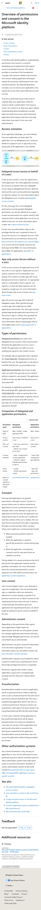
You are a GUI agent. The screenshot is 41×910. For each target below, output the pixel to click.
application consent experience (13, 575)
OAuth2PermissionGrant (20, 477)
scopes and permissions (20, 224)
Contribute (15, 894)
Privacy (23, 894)
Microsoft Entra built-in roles (19, 770)
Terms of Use (8, 900)
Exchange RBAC (13, 773)
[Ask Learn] (33, 8)
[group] (20, 455)
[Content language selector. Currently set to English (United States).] (14, 875)
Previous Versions (21, 891)
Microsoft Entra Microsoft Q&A (18, 811)
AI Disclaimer (8, 891)
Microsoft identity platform (16, 8)
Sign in (37, 3)
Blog (5, 894)
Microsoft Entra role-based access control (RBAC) (20, 241)
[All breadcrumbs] (4, 8)
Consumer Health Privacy (12, 897)
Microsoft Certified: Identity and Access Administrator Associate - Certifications (20, 851)
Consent (6, 49)
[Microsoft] (20, 3)
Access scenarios (9, 43)
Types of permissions (10, 46)
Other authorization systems (13, 52)
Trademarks (19, 900)
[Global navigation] (2, 3)
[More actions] (37, 8)
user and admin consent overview (14, 654)
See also (6, 54)
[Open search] (31, 3)
